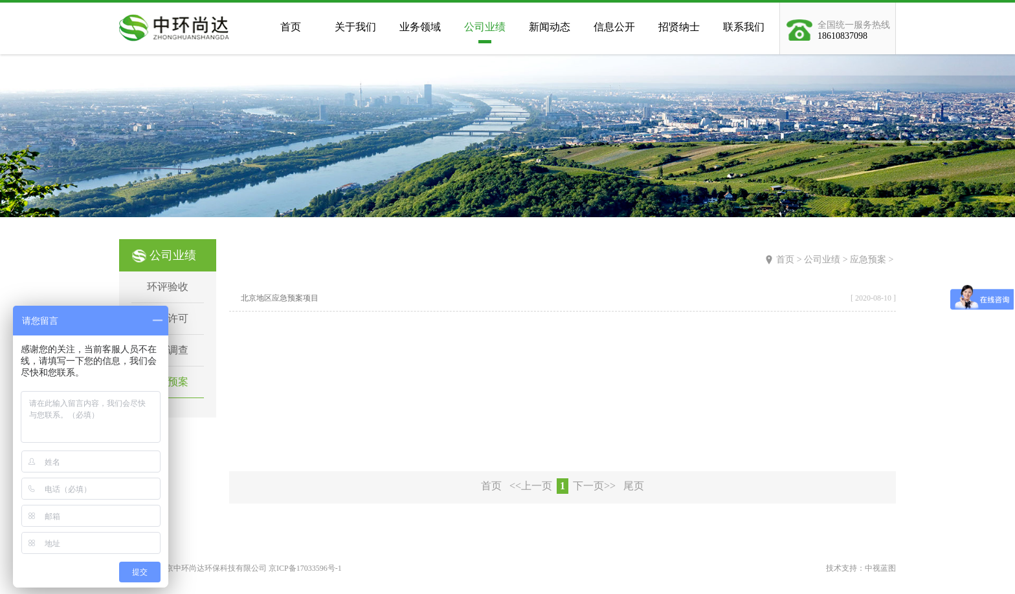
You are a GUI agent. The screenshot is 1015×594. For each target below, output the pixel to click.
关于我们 (355, 26)
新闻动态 (549, 26)
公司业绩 (485, 26)
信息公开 (614, 26)
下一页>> (594, 485)
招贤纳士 (679, 26)
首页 (290, 26)
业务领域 (420, 26)
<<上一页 (530, 485)
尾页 (633, 485)
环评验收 (167, 286)
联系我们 (743, 26)
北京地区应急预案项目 (279, 297)
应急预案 (868, 259)
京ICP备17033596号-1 (305, 568)
